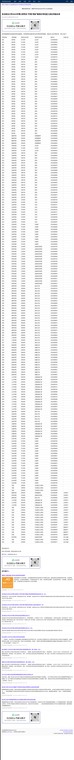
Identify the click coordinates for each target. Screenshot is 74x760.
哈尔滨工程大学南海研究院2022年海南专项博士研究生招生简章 (30, 724)
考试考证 (3, 28)
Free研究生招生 (17, 1)
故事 (29, 1)
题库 (24, 1)
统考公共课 (4, 7)
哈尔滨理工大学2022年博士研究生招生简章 (24, 661)
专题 (34, 1)
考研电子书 (4, 25)
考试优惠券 (16, 612)
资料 (71, 1)
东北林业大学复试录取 (36, 4)
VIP (67, 1)
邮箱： (17, 556)
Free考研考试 (20, 756)
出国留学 (3, 31)
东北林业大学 (25, 4)
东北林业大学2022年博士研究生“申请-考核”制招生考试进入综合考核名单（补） (34, 627)
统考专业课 (4, 10)
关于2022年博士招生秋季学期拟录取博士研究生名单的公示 (29, 699)
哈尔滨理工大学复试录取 (19, 669)
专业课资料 (4, 22)
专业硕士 (3, 19)
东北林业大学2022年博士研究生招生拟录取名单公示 (27, 638)
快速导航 (3, 1)
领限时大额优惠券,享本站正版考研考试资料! (25, 598)
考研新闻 (3, 4)
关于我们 (62, 754)
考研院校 (3, 16)
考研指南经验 (4, 13)
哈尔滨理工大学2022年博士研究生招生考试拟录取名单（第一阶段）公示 (32, 674)
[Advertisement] (43, 568)
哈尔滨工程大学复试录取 (19, 707)
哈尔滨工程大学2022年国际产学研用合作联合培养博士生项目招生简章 (32, 711)
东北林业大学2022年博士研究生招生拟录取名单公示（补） (29, 650)
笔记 (44, 1)
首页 (14, 4)
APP (39, 1)
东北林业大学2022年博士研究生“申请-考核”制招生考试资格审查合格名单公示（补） (35, 616)
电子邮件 (71, 754)
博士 (19, 593)
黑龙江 (18, 4)
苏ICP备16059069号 (68, 756)
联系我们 (66, 754)
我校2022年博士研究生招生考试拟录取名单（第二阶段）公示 (29, 686)
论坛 (48, 1)
